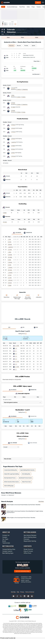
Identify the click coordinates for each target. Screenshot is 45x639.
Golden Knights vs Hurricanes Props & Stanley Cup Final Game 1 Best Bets (23, 504)
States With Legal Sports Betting (11, 474)
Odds (28, 7)
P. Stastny (13, 124)
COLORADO (12, 390)
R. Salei (9, 259)
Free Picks (22, 7)
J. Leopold (10, 272)
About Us (6, 532)
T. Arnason (13, 131)
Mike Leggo (17, 298)
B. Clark (9, 241)
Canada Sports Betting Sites (10, 470)
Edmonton (11, 32)
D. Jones (10, 277)
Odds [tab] (36, 37)
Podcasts (26, 539)
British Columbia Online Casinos (11, 481)
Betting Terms (23, 333)
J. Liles (9, 239)
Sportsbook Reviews (30, 535)
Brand (4, 541)
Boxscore (11, 45)
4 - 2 (16, 356)
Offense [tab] (12, 443)
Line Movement (35, 74)
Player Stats (36, 61)
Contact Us (5, 535)
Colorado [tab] (17, 233)
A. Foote (9, 275)
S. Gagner (13, 145)
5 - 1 (16, 350)
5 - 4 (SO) (17, 345)
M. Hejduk (13, 107)
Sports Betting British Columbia (27, 470)
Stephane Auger (17, 297)
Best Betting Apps (7, 553)
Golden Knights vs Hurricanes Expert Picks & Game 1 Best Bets (21, 517)
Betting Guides (30, 532)
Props (33, 7)
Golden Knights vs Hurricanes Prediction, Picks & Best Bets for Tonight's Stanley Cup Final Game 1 (25, 512)
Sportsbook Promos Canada (25, 477)
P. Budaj (4, 212)
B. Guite (9, 264)
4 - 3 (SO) (17, 361)
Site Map (13, 592)
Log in (38, 2)
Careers (4, 537)
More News (41, 501)
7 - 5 (16, 348)
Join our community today (22, 571)
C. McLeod (13, 156)
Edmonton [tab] (28, 233)
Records (19, 45)
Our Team (5, 539)
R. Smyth (10, 282)
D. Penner (13, 102)
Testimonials (6, 543)
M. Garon (5, 222)
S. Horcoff (13, 87)
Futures (39, 7)
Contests (28, 546)
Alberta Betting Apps (9, 485)
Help (18, 592)
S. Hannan (10, 254)
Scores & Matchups (12, 7)
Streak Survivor (28, 549)
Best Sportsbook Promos (10, 477)
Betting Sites (8, 546)
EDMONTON (32, 390)
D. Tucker (10, 249)
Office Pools (27, 553)
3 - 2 (16, 353)
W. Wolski (13, 149)
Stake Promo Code (26, 481)
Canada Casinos (7, 551)
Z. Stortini (13, 128)
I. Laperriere (13, 142)
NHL (3, 7)
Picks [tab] (22, 37)
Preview (26, 45)
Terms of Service (29, 592)
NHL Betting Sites (26, 474)
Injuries (33, 45)
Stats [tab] (8, 37)
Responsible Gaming (30, 541)
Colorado (11, 29)
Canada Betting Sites (8, 549)
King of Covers (28, 551)
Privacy (22, 592)
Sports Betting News (30, 537)
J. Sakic (12, 95)
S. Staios (13, 152)
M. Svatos (10, 270)
